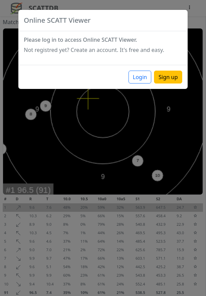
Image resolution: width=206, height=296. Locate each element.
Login (140, 77)
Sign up (168, 77)
